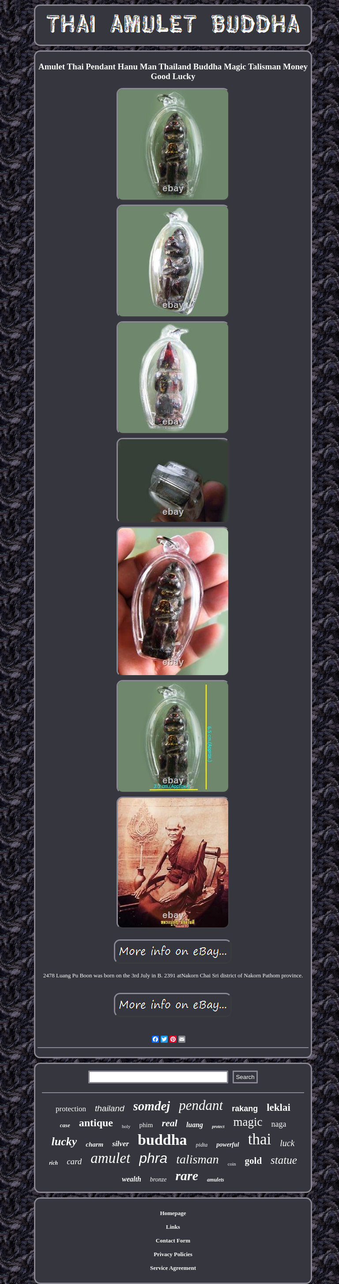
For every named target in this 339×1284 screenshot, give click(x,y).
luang (194, 1124)
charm (94, 1144)
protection (71, 1109)
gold (253, 1160)
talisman (197, 1159)
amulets (215, 1180)
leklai (278, 1107)
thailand (109, 1108)
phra (153, 1158)
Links (173, 1226)
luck (287, 1143)
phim (146, 1124)
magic (247, 1121)
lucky (64, 1141)
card (74, 1161)
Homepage (173, 1213)
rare (186, 1175)
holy (126, 1126)
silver (120, 1144)
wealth (131, 1179)
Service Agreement (173, 1268)
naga (278, 1124)
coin (232, 1163)
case (65, 1125)
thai (259, 1139)
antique (96, 1122)
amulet (110, 1158)
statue (284, 1160)
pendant (201, 1105)
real (169, 1122)
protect (218, 1126)
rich (53, 1163)
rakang (245, 1108)
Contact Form (173, 1240)
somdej (151, 1106)
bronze (158, 1179)
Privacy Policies (173, 1254)
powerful (227, 1144)
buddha (162, 1140)
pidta (202, 1144)
